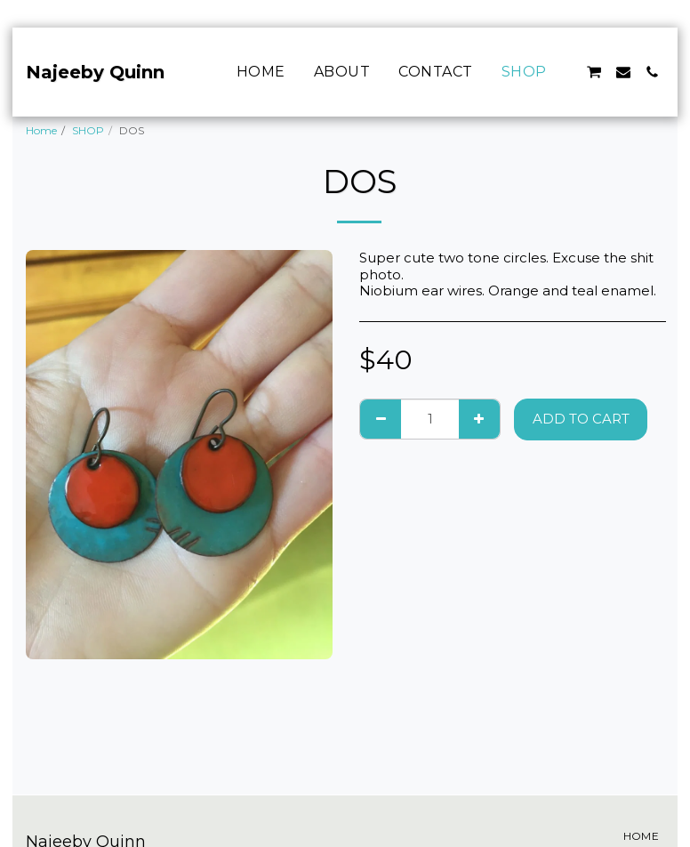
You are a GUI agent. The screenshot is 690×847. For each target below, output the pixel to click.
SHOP (88, 130)
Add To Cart (581, 418)
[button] (594, 72)
